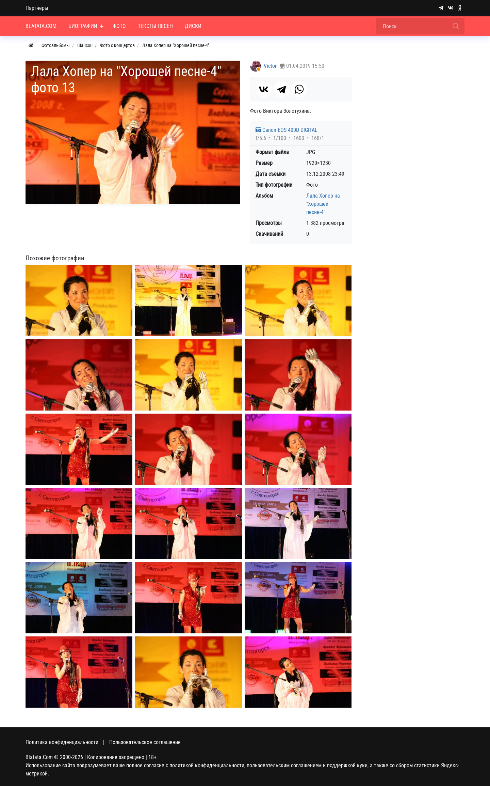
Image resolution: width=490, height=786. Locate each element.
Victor (270, 66)
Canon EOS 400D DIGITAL (286, 130)
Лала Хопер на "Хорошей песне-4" (323, 203)
